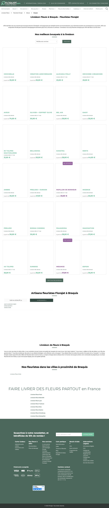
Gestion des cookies (88, 460)
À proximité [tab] (41, 300)
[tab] (6, 9)
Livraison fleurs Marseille (37, 397)
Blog (57, 450)
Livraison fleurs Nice (36, 407)
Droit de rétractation (88, 462)
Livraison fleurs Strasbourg (37, 413)
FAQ (70, 446)
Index (57, 446)
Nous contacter (73, 448)
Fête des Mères (33, 446)
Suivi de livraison (60, 444)
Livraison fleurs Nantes (36, 410)
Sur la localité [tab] (15, 300)
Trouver (67, 41)
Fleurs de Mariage (33, 448)
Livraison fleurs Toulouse (37, 403)
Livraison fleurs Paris (36, 394)
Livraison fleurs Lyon (36, 400)
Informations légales (88, 446)
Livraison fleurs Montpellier (37, 416)
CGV (84, 448)
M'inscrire (88, 434)
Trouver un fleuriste (61, 448)
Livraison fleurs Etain (15, 374)
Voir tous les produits (54, 280)
